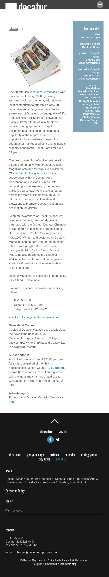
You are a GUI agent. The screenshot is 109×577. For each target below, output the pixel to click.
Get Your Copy (35, 454)
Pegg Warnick (91, 113)
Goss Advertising (67, 564)
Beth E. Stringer (90, 37)
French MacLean (90, 94)
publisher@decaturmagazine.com (38, 317)
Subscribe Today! (15, 490)
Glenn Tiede (92, 110)
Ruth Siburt (93, 107)
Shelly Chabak (91, 117)
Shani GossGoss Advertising (89, 61)
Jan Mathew (93, 88)
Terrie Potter (92, 97)
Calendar (70, 454)
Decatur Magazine (47, 92)
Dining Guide (89, 454)
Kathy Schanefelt (89, 101)
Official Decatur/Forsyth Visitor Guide (32, 173)
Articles (54, 454)
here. (12, 401)
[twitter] (57, 439)
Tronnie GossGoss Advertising (89, 77)
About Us (61, 458)
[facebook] (50, 439)
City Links (44, 458)
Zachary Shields (90, 104)
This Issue (15, 454)
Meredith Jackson (89, 91)
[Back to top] (54, 423)
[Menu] (100, 4)
